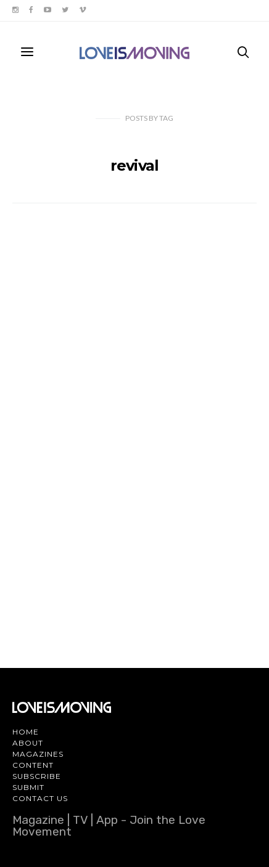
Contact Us (40, 798)
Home (25, 731)
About (27, 742)
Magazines (38, 754)
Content (33, 765)
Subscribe (36, 776)
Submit (28, 787)
